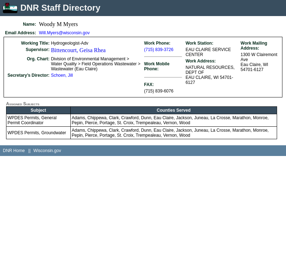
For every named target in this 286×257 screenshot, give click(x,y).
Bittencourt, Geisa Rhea (78, 50)
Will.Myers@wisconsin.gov (64, 32)
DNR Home (14, 150)
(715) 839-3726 (159, 49)
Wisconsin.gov (47, 150)
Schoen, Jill (62, 75)
